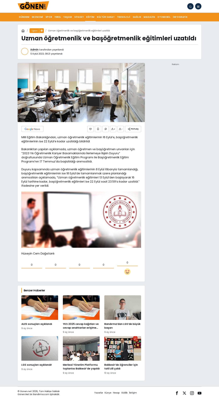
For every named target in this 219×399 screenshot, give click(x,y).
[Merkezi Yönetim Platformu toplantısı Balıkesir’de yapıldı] (81, 355)
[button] (198, 6)
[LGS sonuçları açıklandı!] (39, 355)
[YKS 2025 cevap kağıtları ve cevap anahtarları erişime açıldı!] (81, 314)
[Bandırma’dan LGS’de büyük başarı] (122, 314)
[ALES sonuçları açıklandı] (39, 314)
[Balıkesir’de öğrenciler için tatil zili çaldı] (122, 355)
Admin (34, 49)
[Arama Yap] (190, 6)
